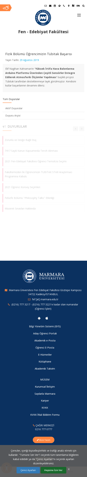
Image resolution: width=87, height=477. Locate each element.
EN (78, 5)
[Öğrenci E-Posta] (45, 5)
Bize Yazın (43, 439)
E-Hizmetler (45, 354)
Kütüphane (45, 361)
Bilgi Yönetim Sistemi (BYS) (45, 326)
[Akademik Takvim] (55, 5)
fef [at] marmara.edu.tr (45, 299)
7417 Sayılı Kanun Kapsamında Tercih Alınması (31, 149)
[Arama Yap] (83, 6)
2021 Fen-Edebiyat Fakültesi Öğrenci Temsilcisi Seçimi (35, 160)
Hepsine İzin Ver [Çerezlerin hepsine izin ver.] (53, 470)
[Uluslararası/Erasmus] (59, 5)
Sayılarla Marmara (45, 393)
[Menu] (79, 14)
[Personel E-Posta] (50, 5)
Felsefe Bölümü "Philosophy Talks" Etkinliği (29, 196)
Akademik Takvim (45, 368)
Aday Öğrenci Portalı (45, 333)
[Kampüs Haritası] (68, 5)
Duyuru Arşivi (12, 115)
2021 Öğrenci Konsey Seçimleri (22, 185)
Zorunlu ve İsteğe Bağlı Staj (20, 138)
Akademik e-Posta (44, 340)
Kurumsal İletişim (45, 386)
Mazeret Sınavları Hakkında (20, 207)
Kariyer (45, 400)
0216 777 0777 (43, 429)
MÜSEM (44, 379)
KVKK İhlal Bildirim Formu (45, 414)
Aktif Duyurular (14, 108)
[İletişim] (64, 5)
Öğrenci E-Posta (44, 347)
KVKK (45, 407)
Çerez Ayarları (28, 470)
